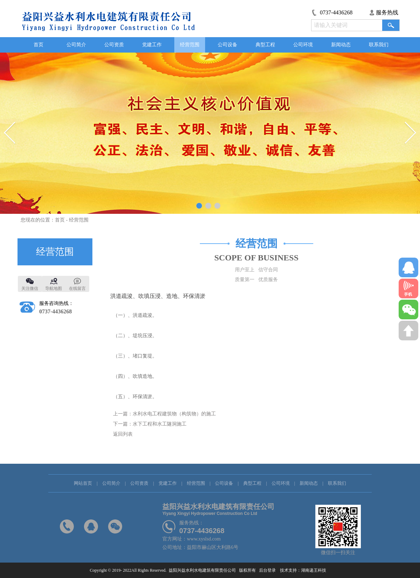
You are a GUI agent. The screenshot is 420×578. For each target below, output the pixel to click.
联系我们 (378, 44)
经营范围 (190, 44)
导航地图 (53, 288)
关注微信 (29, 288)
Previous (10, 133)
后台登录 (267, 570)
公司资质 (114, 44)
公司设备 (227, 44)
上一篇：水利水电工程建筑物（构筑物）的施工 (164, 413)
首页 (38, 44)
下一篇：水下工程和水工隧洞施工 (150, 424)
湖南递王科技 (315, 570)
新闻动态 (341, 44)
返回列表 (123, 434)
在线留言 (77, 288)
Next (410, 133)
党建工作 (152, 44)
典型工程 (265, 44)
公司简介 (76, 44)
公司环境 (303, 44)
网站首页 (83, 483)
